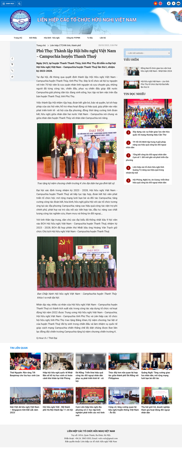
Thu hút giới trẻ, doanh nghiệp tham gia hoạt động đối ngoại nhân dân (155, 414)
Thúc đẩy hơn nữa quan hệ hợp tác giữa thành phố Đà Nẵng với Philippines (123, 380)
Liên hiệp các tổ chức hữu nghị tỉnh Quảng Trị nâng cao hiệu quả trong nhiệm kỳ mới (145, 170)
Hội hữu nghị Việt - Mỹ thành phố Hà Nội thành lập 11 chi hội (58, 413)
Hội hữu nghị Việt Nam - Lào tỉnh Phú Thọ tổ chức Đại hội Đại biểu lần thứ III (155, 84)
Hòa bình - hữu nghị (51, 38)
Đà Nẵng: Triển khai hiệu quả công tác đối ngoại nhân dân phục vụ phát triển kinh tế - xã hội (90, 381)
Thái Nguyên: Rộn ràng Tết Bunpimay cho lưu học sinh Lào (25, 378)
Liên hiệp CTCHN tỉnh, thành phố (45, 45)
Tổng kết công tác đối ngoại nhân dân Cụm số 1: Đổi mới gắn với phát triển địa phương (147, 157)
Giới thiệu (33, 38)
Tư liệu (91, 38)
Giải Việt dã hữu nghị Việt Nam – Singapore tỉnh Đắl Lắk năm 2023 (24, 414)
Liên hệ (103, 38)
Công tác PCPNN (73, 38)
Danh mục (8, 4)
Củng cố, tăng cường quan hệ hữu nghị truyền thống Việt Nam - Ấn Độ (123, 414)
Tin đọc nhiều (134, 94)
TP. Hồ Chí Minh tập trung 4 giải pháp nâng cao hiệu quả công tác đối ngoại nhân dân (146, 145)
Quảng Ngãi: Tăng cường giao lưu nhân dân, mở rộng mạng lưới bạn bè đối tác (155, 380)
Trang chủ (18, 38)
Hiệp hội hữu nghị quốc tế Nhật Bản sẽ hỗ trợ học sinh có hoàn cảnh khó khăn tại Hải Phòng (58, 380)
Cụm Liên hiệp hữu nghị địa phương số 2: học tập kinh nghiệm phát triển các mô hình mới (90, 415)
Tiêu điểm (131, 59)
